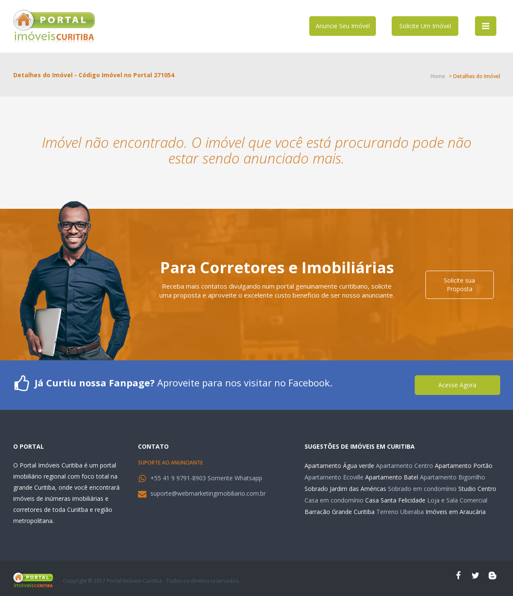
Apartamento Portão (463, 466)
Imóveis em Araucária (455, 512)
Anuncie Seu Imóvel (343, 26)
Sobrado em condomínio (422, 489)
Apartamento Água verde (339, 466)
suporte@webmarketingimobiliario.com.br (208, 493)
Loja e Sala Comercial (457, 500)
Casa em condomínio (334, 500)
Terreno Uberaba (400, 512)
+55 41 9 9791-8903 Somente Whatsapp (206, 478)
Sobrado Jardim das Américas (345, 489)
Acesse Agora (457, 385)
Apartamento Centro (404, 466)
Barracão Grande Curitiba (340, 512)
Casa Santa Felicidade (395, 500)
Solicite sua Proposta (459, 284)
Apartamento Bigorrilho (452, 477)
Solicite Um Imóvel (425, 26)
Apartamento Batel (391, 477)
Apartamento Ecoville (334, 477)
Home (438, 76)
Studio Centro (477, 489)
